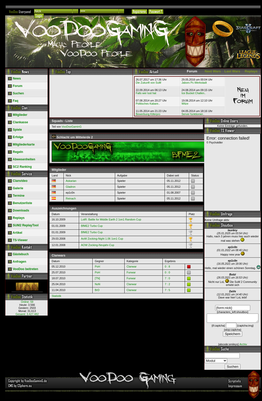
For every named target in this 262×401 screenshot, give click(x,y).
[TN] (97, 278)
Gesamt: (27, 314)
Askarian (71, 180)
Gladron (70, 186)
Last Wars (232, 71)
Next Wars (213, 71)
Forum (192, 71)
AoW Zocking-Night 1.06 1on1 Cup (102, 238)
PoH (97, 266)
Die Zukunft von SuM (148, 82)
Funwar (131, 272)
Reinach (71, 198)
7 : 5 (167, 290)
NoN (97, 284)
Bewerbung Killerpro (148, 114)
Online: (27, 301)
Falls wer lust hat (146, 93)
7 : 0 (167, 278)
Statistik (56, 295)
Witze (184, 103)
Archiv (243, 345)
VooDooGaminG (72, 126)
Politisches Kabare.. (148, 103)
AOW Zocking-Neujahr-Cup (97, 245)
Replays (251, 71)
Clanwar (132, 266)
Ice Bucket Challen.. (193, 93)
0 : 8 (167, 266)
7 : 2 (167, 284)
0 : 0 (167, 272)
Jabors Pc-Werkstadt (194, 82)
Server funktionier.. (192, 114)
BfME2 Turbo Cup (92, 225)
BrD (97, 290)
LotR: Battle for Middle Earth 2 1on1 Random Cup (111, 219)
